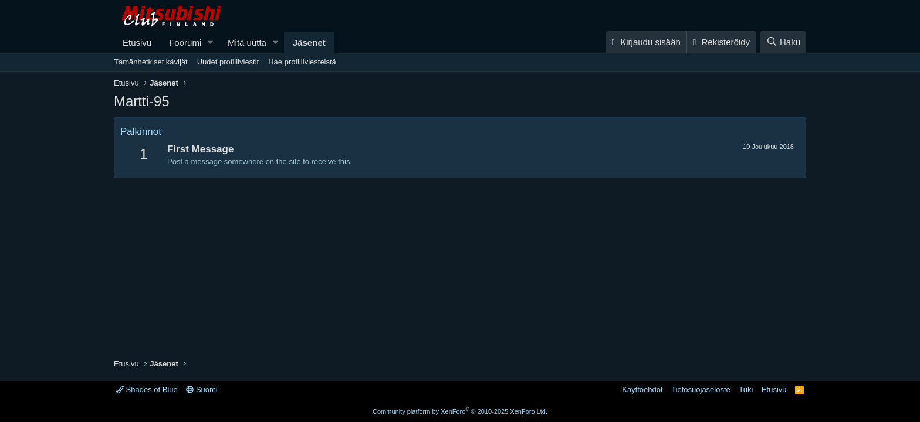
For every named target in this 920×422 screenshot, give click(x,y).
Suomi (201, 389)
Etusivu (137, 42)
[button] (210, 42)
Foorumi (185, 42)
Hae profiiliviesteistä (302, 61)
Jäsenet (309, 42)
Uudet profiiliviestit (228, 61)
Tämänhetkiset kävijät (151, 61)
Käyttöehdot (642, 389)
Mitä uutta (247, 42)
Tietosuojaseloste (700, 389)
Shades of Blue (147, 389)
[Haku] (783, 42)
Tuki (746, 389)
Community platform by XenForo (460, 411)
